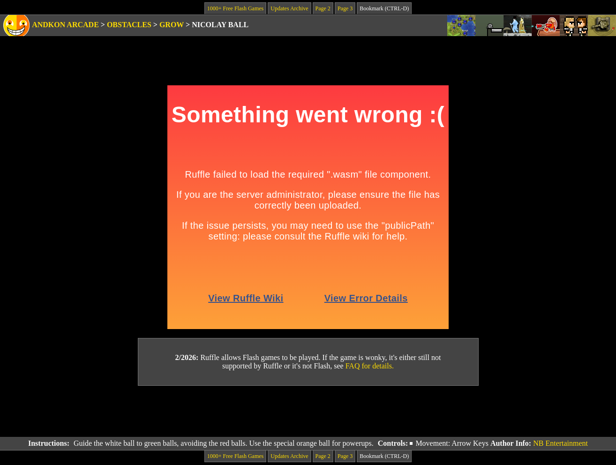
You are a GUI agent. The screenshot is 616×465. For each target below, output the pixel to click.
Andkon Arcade (65, 25)
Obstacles (129, 25)
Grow (171, 25)
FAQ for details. (370, 366)
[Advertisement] (308, 411)
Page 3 (345, 8)
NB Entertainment (560, 443)
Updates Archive (289, 8)
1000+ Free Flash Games (235, 8)
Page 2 (323, 8)
